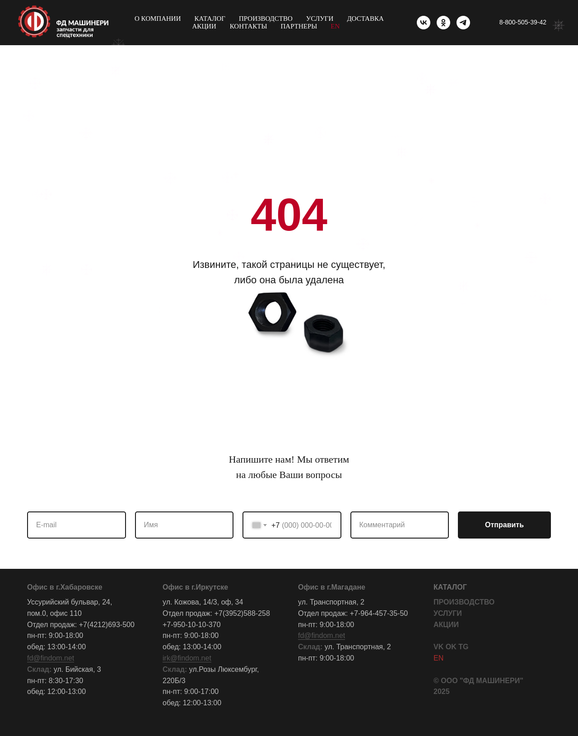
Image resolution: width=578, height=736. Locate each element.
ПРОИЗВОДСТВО (464, 602)
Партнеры (299, 26)
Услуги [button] (320, 18)
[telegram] (463, 22)
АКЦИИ (446, 624)
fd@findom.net (50, 658)
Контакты (248, 26)
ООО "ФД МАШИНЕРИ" (482, 680)
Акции (204, 26)
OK (451, 647)
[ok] (443, 22)
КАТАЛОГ (450, 587)
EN (335, 26)
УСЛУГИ (448, 613)
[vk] (423, 22)
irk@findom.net (187, 658)
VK (438, 647)
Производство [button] (266, 18)
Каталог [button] (210, 18)
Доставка (365, 18)
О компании (158, 18)
